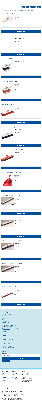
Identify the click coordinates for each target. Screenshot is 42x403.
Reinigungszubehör (15, 10)
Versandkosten (15, 376)
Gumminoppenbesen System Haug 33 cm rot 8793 (12, 149)
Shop (23, 7)
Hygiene (3, 315)
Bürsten (4, 340)
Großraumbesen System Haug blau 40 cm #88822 (12, 240)
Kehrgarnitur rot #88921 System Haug (9, 81)
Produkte (4, 377)
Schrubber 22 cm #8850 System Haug (9, 13)
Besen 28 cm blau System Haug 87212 (10, 127)
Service (3, 378)
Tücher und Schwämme (8, 339)
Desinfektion (4, 321)
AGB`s (13, 374)
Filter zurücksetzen (6, 361)
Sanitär (3, 318)
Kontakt (3, 380)
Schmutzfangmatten (7, 346)
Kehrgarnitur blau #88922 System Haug (10, 58)
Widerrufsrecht (15, 377)
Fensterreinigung (6, 336)
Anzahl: (15, 21)
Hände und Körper (5, 322)
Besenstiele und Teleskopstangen (10, 334)
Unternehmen (5, 374)
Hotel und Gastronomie (7, 326)
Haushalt (5, 332)
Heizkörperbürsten (6, 343)
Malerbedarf (5, 344)
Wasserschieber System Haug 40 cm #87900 (11, 218)
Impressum (14, 373)
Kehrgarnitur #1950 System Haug (8, 36)
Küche (3, 317)
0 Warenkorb (33, 7)
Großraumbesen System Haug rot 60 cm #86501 (12, 286)
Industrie (4, 331)
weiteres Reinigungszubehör (8, 347)
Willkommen (4, 373)
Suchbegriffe (4, 353)
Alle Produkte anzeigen (6, 314)
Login (27, 7)
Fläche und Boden (5, 319)
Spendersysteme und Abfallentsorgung (10, 328)
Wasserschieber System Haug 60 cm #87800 (11, 195)
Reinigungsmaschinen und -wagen (9, 325)
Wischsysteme (6, 338)
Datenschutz (14, 378)
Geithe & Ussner (5, 10)
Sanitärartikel (5, 335)
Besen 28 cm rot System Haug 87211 (9, 104)
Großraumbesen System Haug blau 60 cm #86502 (12, 263)
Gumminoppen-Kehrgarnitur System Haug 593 (11, 172)
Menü (39, 7)
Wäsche (3, 323)
